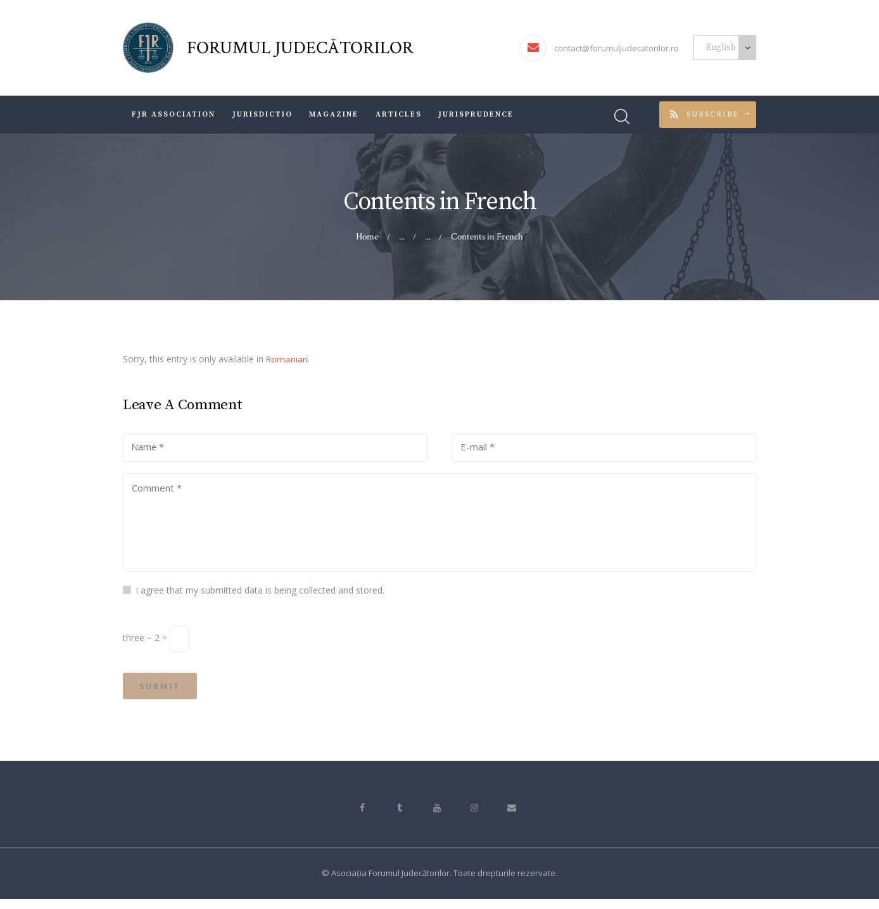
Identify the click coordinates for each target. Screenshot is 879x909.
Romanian (287, 359)
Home (368, 237)
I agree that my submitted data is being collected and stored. (260, 594)
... (428, 237)
